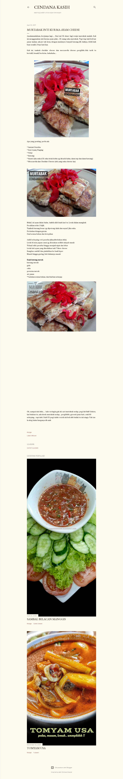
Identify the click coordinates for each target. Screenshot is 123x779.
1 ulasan (36, 752)
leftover (34, 435)
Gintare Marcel (67, 772)
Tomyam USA (36, 748)
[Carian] (94, 6)
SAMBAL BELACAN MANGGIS (46, 619)
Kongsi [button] (29, 432)
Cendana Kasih (52, 7)
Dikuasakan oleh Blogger (61, 767)
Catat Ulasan (32, 448)
